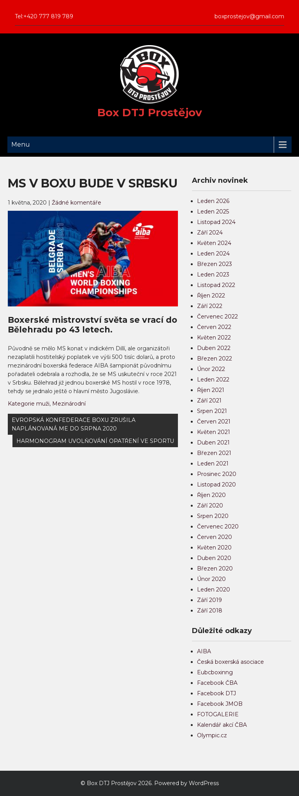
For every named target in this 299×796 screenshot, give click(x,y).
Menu (20, 144)
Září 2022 (209, 306)
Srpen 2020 (213, 516)
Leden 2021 (213, 463)
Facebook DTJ (216, 693)
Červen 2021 (213, 421)
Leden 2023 (213, 274)
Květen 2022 (214, 337)
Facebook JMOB (220, 703)
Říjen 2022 (211, 295)
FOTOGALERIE (218, 714)
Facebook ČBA (217, 682)
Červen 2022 (214, 327)
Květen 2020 (214, 547)
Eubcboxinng (215, 672)
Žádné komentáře (76, 202)
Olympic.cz (212, 735)
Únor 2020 (211, 579)
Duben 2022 (213, 348)
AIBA (204, 651)
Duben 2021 (213, 442)
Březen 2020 (215, 568)
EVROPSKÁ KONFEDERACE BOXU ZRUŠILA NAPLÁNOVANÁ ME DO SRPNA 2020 (73, 424)
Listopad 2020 (216, 484)
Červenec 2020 (218, 526)
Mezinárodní (69, 403)
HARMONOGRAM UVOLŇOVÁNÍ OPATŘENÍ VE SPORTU (95, 440)
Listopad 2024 (216, 222)
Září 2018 (209, 610)
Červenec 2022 (217, 316)
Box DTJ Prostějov (149, 112)
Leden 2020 (213, 589)
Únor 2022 (211, 369)
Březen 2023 (214, 264)
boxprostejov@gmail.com (249, 16)
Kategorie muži (28, 403)
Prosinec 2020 (216, 474)
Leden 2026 (213, 201)
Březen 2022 (214, 358)
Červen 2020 (214, 537)
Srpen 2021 (212, 411)
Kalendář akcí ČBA (222, 724)
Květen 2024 (214, 243)
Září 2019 (209, 600)
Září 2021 (209, 400)
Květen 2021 (213, 432)
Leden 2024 (213, 253)
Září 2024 (210, 232)
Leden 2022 (213, 379)
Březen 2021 (214, 453)
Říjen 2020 (211, 495)
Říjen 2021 (210, 390)
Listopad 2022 (216, 285)
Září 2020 (210, 505)
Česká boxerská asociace (230, 661)
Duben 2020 (214, 558)
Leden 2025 (213, 211)
